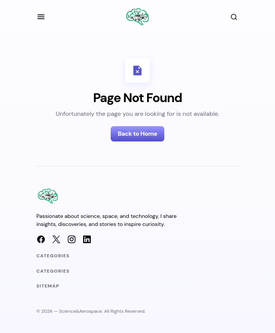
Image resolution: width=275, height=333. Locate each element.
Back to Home (137, 134)
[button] (41, 16)
